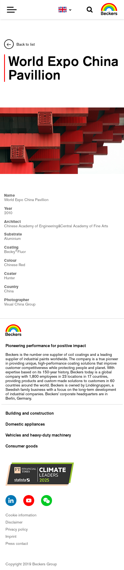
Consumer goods (21, 446)
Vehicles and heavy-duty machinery (38, 435)
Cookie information (20, 515)
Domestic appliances (25, 424)
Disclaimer (13, 522)
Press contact (16, 543)
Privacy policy (16, 529)
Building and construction (29, 413)
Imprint (10, 536)
